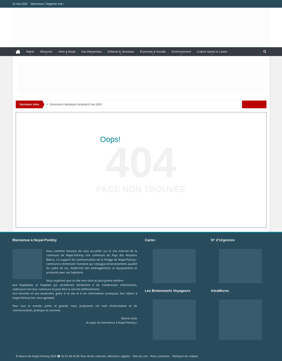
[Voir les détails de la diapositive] (141, 78)
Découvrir (46, 51)
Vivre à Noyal (66, 51)
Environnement (181, 51)
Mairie (30, 51)
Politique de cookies (185, 356)
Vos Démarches (91, 51)
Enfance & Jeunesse (121, 51)
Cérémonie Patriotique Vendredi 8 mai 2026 (76, 104)
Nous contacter (160, 356)
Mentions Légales (119, 356)
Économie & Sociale (153, 51)
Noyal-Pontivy (40, 356)
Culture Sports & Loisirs (212, 51)
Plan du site (140, 356)
